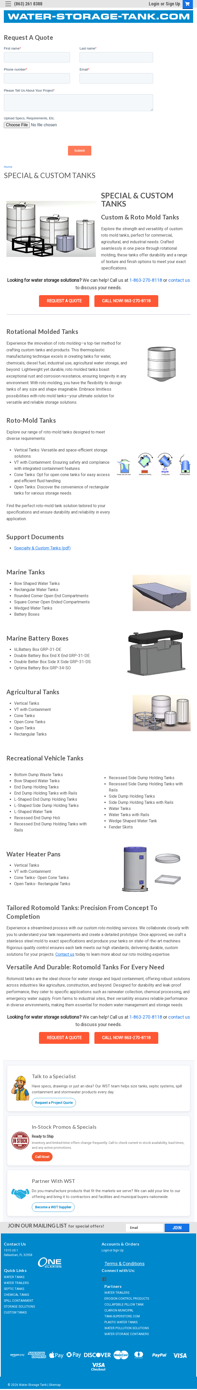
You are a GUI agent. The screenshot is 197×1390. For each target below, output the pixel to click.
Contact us (64, 954)
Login (154, 3)
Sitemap (55, 1385)
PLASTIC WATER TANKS (120, 1322)
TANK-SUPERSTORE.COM (122, 1316)
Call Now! (42, 1157)
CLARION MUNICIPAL (118, 1310)
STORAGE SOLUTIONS (19, 1306)
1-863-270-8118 (145, 280)
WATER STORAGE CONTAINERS (126, 1334)
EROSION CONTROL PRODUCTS (126, 1298)
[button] (162, 364)
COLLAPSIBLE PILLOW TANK (124, 1304)
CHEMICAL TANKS (16, 1295)
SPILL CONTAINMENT (18, 1300)
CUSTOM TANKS (15, 1312)
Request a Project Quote (54, 1103)
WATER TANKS (14, 1277)
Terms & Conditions (124, 1263)
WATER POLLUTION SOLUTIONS (126, 1328)
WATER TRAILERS (16, 1283)
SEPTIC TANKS (14, 1289)
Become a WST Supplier (53, 1207)
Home (8, 167)
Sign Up (173, 3)
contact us (179, 280)
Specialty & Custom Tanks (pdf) (42, 548)
